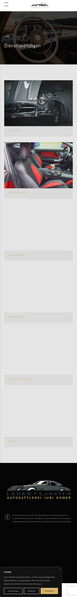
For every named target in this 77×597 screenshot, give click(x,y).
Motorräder (17, 255)
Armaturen (16, 317)
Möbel (12, 441)
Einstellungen (13, 591)
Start (6, 36)
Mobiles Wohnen (20, 379)
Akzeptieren (49, 591)
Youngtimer (16, 193)
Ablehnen (31, 591)
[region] (31, 582)
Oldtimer (15, 131)
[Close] (60, 568)
